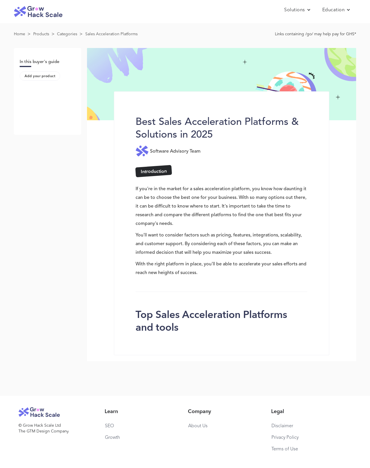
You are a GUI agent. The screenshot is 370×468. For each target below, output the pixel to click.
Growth (112, 437)
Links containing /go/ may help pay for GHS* (315, 34)
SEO (109, 426)
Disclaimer (282, 426)
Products (41, 34)
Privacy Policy (285, 437)
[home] (38, 11)
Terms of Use (284, 449)
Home (19, 34)
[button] (297, 10)
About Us (198, 426)
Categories (67, 34)
